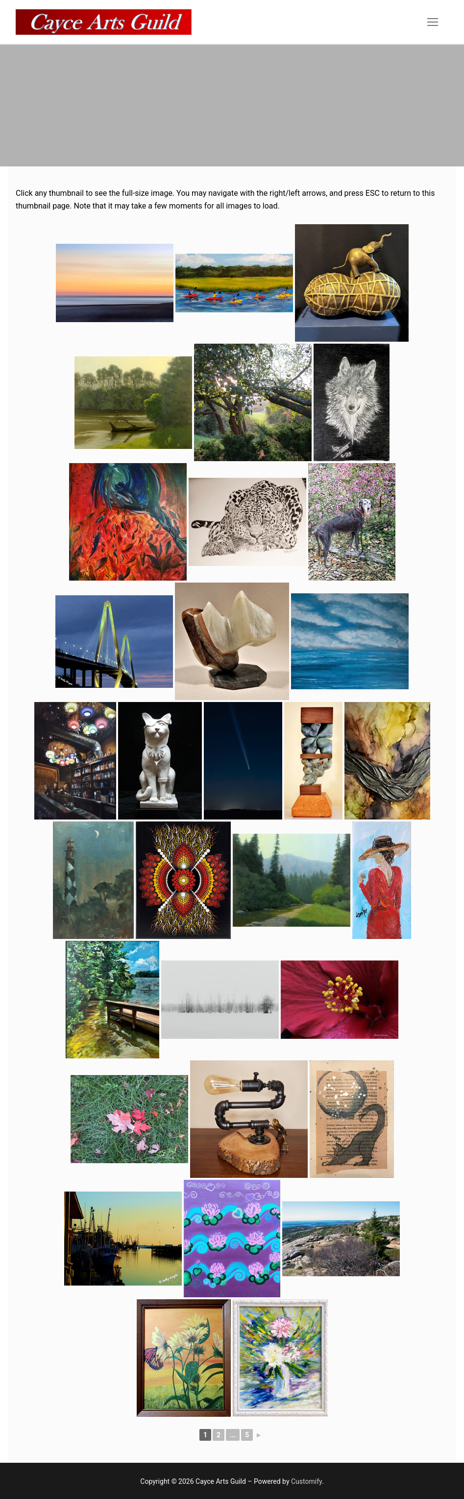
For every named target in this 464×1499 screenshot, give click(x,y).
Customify (306, 1481)
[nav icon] (432, 22)
